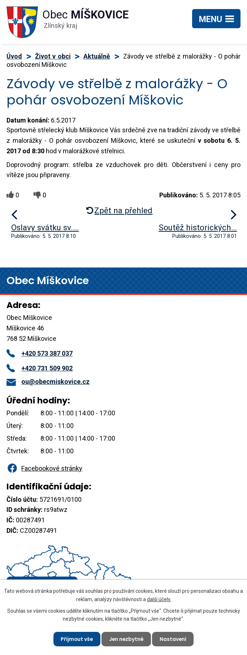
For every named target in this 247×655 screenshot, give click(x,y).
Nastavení (173, 638)
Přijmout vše (76, 638)
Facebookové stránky (44, 468)
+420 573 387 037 (39, 353)
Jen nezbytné (126, 638)
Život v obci (53, 56)
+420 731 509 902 (39, 368)
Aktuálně (96, 56)
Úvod (14, 56)
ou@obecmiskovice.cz (48, 381)
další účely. (159, 599)
